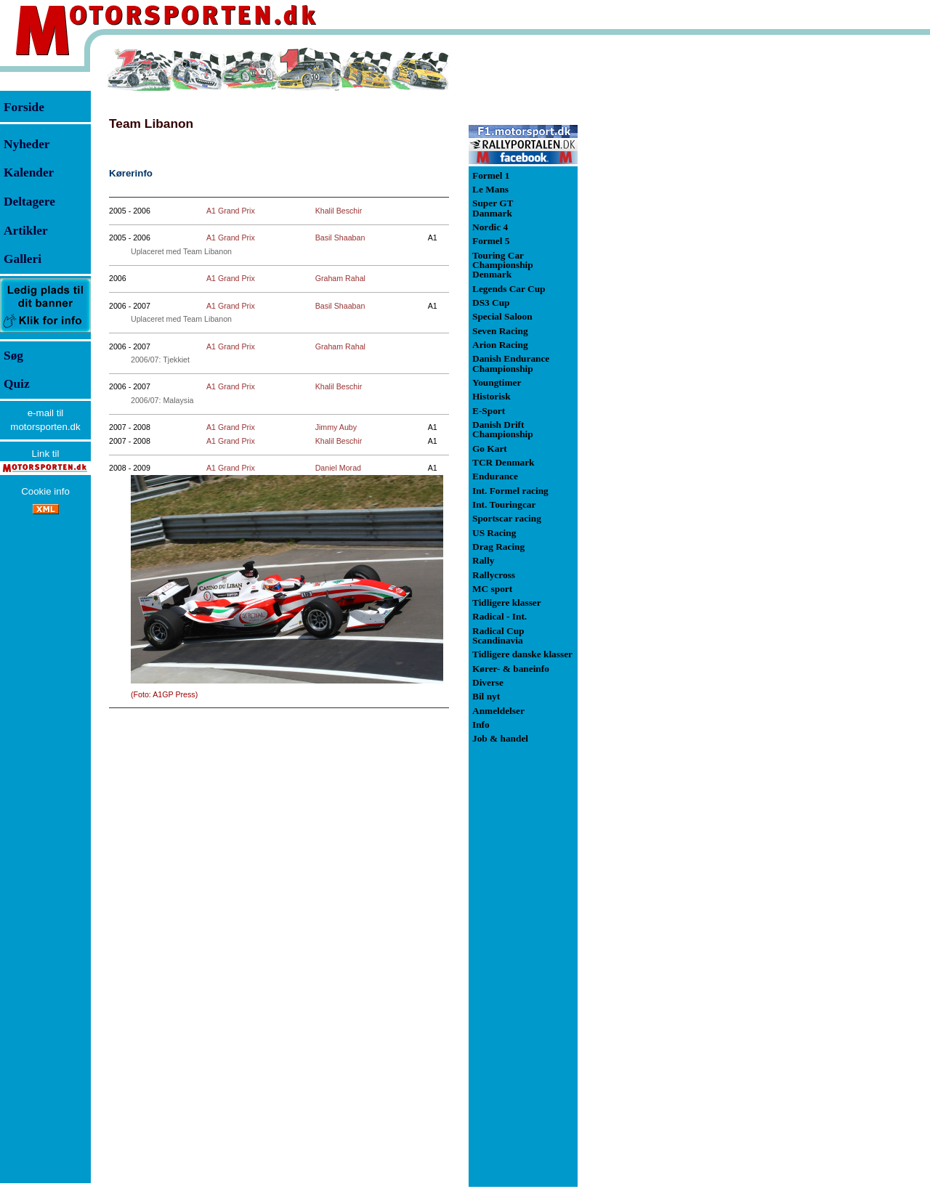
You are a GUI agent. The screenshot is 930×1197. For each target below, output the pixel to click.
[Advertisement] (654, 264)
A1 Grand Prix (230, 210)
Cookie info (45, 491)
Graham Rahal (340, 278)
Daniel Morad (338, 467)
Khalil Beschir (339, 210)
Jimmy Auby (336, 427)
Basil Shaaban (340, 237)
